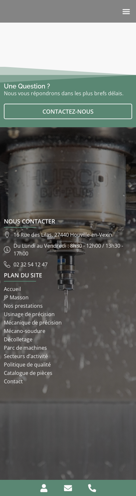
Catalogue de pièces (28, 373)
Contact (13, 381)
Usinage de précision (29, 314)
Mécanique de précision (33, 322)
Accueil (12, 289)
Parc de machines (25, 347)
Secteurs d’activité (26, 356)
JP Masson (16, 297)
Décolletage (18, 339)
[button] (126, 11)
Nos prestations (23, 305)
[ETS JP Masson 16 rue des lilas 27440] (68, 432)
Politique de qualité (27, 364)
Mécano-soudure (24, 331)
